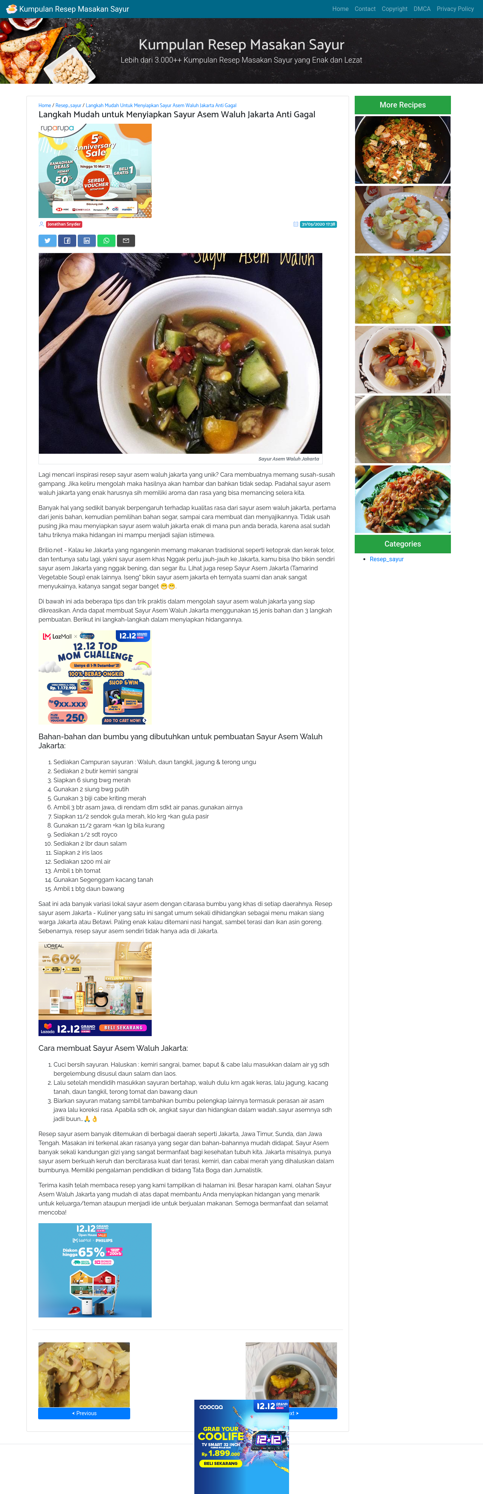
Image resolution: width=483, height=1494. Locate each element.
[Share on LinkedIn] (87, 241)
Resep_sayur (68, 105)
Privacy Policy (455, 8)
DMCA (422, 8)
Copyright (395, 8)
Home (340, 8)
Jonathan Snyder (64, 224)
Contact (365, 8)
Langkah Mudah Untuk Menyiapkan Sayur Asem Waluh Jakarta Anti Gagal (161, 105)
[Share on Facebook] (67, 241)
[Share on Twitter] (47, 241)
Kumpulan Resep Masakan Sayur (67, 9)
